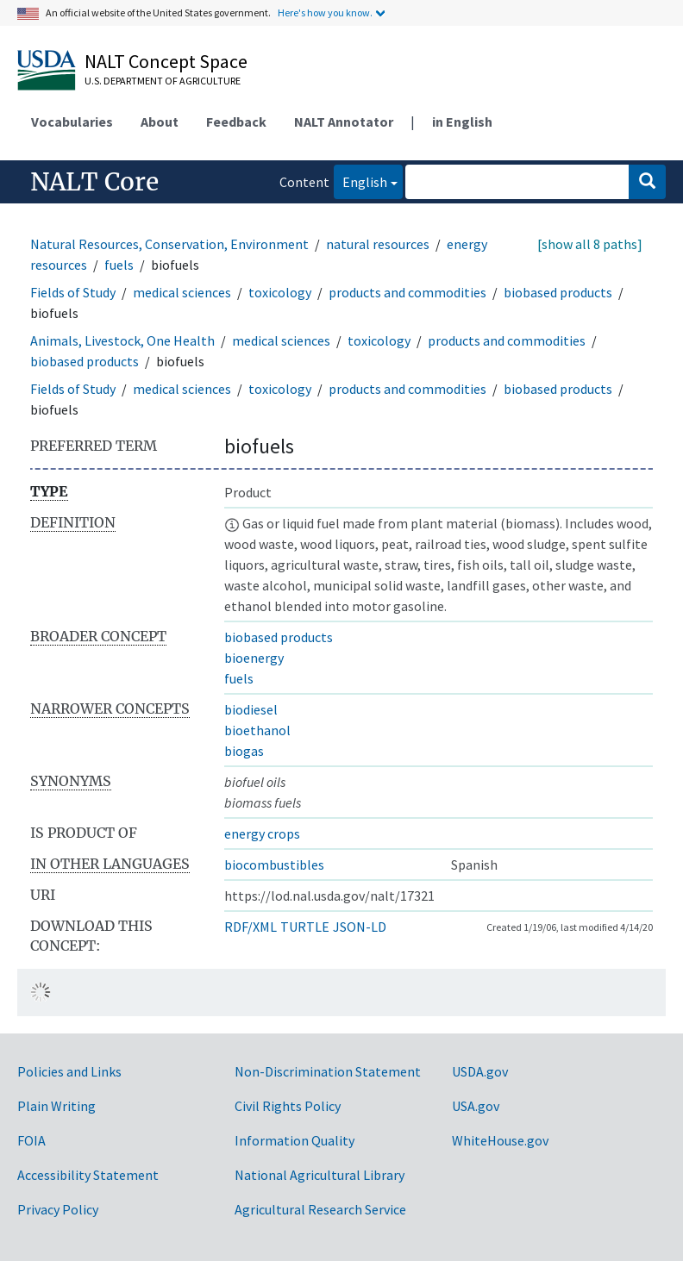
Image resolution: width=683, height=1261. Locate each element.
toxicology (279, 292)
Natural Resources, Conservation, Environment (169, 244)
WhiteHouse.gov (500, 1140)
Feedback (236, 121)
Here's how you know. (325, 12)
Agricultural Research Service (320, 1209)
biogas (244, 750)
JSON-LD (359, 926)
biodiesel (251, 709)
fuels (119, 264)
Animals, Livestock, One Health (122, 340)
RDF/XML (250, 926)
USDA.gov (480, 1071)
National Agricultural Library (319, 1174)
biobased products (558, 292)
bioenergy (254, 657)
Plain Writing (56, 1105)
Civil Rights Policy (288, 1105)
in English (462, 121)
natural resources (377, 244)
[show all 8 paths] (589, 244)
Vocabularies (72, 121)
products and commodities (407, 292)
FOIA (31, 1140)
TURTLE (304, 926)
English (360, 180)
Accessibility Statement (88, 1174)
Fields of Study (73, 292)
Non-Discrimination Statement (328, 1071)
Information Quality (294, 1140)
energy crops (262, 833)
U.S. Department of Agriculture (163, 80)
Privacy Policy (57, 1209)
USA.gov (475, 1105)
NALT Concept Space (166, 61)
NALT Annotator (343, 121)
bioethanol (257, 730)
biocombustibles (274, 864)
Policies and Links (69, 1071)
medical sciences (182, 292)
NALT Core (94, 181)
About (160, 121)
